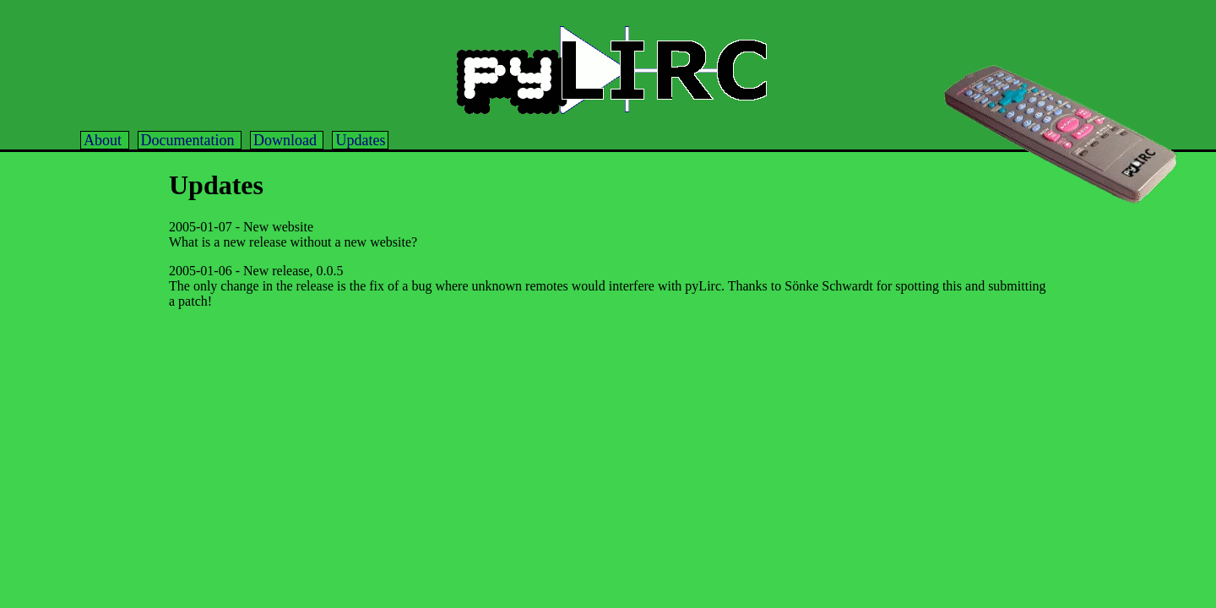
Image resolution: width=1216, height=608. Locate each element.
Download (287, 140)
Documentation (189, 140)
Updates (360, 140)
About (105, 140)
